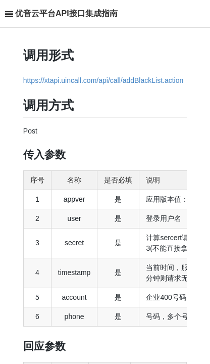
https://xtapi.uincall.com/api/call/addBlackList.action (103, 80)
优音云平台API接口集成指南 (66, 13)
